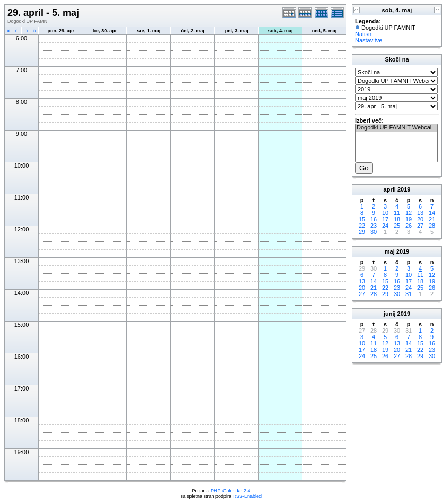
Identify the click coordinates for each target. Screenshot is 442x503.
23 (373, 225)
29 (362, 232)
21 (432, 219)
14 (432, 213)
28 (432, 225)
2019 (403, 189)
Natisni (364, 34)
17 (385, 219)
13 (420, 213)
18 (397, 219)
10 (385, 213)
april (390, 189)
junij (390, 313)
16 (373, 219)
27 (420, 225)
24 (385, 225)
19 (408, 219)
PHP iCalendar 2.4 (230, 490)
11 (397, 213)
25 (397, 225)
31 (408, 294)
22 (362, 225)
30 (373, 232)
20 (420, 219)
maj (390, 251)
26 (408, 225)
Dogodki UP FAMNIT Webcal (396, 128)
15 (362, 219)
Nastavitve (368, 40)
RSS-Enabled (247, 496)
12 (408, 213)
